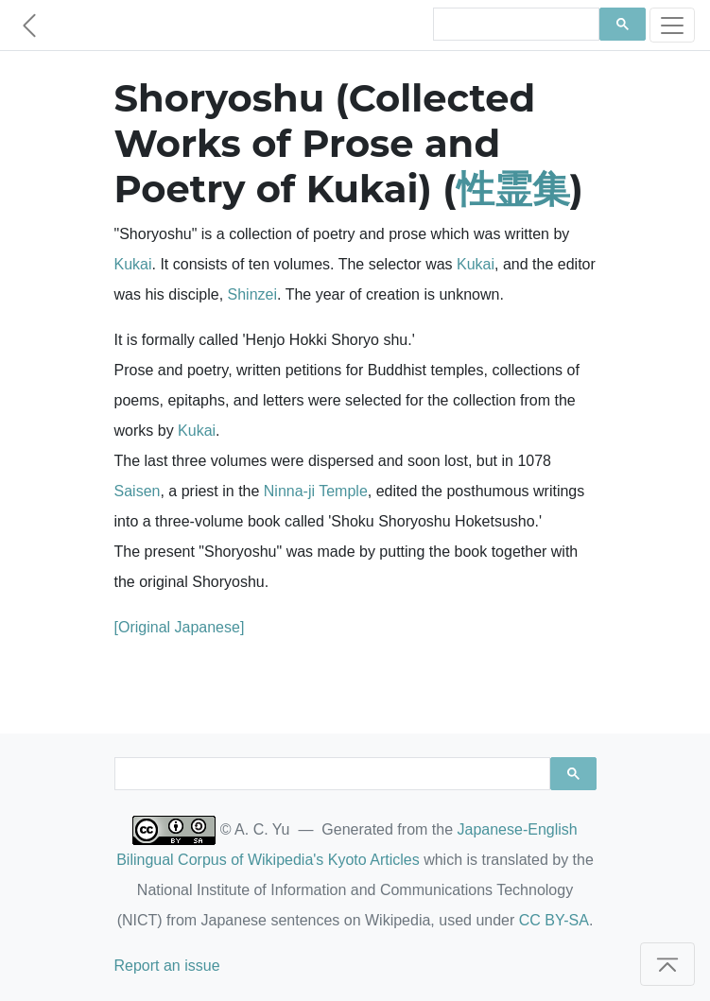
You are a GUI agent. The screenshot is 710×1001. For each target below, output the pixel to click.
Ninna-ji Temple (316, 491)
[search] (514, 24)
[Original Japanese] (179, 627)
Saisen (137, 491)
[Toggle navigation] (672, 25)
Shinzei (252, 294)
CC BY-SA (554, 920)
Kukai (133, 264)
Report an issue (167, 966)
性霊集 (513, 188)
